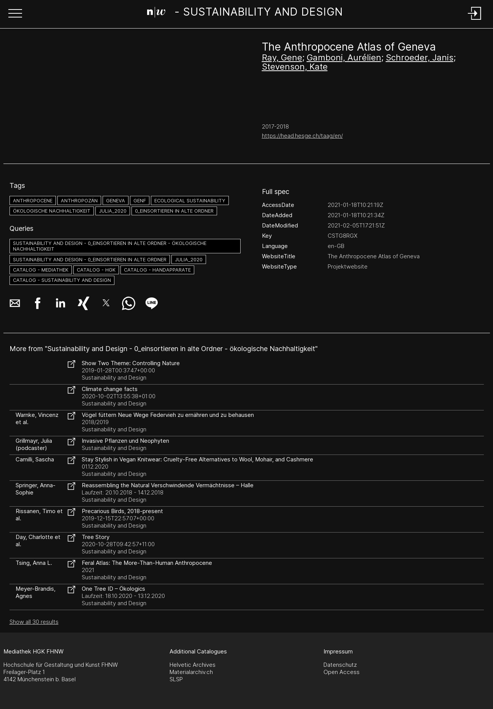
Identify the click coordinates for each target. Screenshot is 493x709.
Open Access (341, 672)
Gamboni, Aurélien (344, 57)
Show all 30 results (34, 621)
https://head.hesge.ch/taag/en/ (302, 135)
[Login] (475, 20)
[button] (15, 14)
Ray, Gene (282, 57)
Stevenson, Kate (295, 67)
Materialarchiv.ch (191, 672)
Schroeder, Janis (419, 57)
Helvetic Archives (193, 664)
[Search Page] (245, 13)
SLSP (176, 679)
